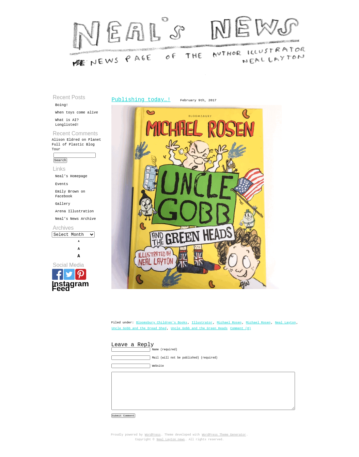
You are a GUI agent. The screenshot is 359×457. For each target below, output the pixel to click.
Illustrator (202, 322)
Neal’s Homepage (71, 178)
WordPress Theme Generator (224, 446)
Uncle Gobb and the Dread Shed (139, 328)
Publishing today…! (141, 100)
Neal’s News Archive (75, 220)
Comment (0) (240, 328)
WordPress (153, 446)
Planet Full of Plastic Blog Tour (76, 144)
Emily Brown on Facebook (70, 196)
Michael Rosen (229, 322)
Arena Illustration (74, 213)
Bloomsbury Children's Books (161, 322)
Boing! (61, 105)
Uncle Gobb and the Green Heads (199, 328)
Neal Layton (285, 322)
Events (61, 186)
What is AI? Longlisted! (67, 122)
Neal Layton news (171, 451)
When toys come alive (76, 112)
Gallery (62, 205)
